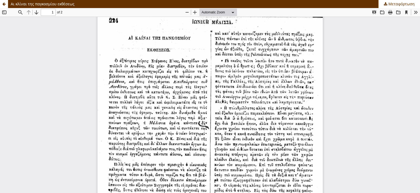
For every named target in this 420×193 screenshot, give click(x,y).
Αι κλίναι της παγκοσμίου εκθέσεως (42, 3)
